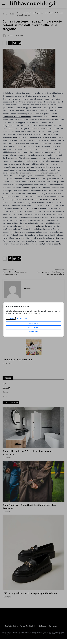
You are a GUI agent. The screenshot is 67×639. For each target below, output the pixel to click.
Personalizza (33, 323)
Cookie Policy (11, 318)
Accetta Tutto (33, 332)
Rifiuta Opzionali (33, 328)
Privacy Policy (22, 318)
